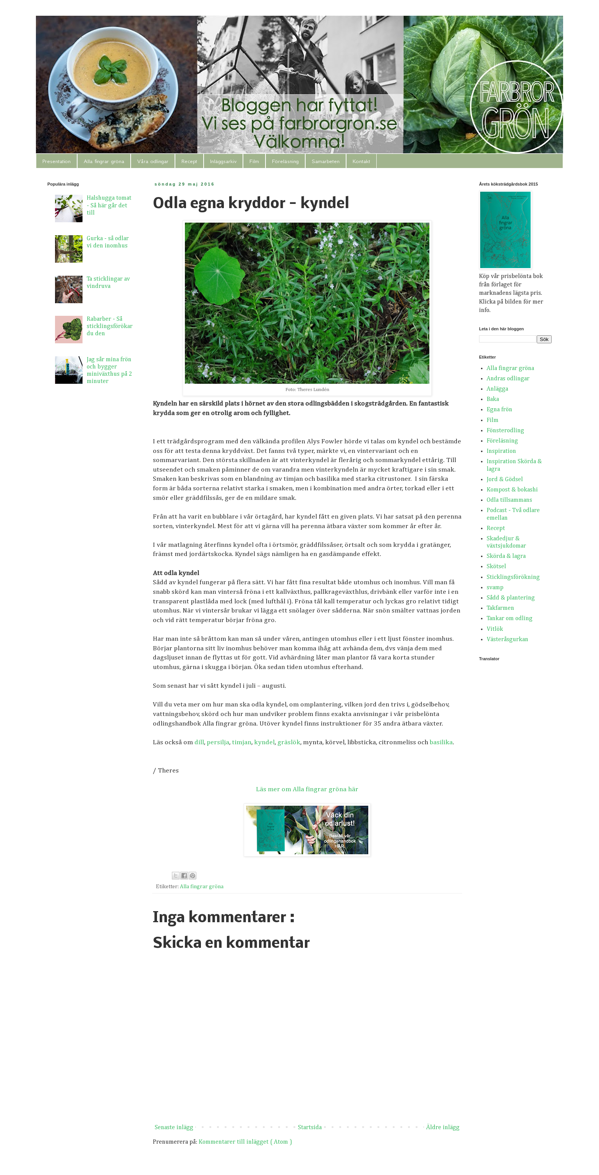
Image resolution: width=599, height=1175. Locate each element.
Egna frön (499, 410)
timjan (241, 742)
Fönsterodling (505, 431)
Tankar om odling (510, 619)
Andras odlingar (508, 379)
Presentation (56, 161)
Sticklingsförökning (513, 577)
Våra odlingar (152, 161)
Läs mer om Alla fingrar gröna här (307, 789)
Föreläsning (285, 161)
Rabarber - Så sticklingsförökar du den (110, 326)
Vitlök (495, 629)
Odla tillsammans (509, 500)
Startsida (310, 1128)
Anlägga (497, 389)
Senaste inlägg (174, 1128)
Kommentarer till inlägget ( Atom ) (245, 1142)
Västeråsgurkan (507, 640)
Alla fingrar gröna (104, 161)
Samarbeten (326, 161)
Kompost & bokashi (512, 490)
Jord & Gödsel (505, 480)
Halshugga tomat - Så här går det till (109, 205)
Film (254, 161)
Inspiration (501, 451)
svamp (495, 588)
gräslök (288, 742)
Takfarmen (500, 608)
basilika (441, 742)
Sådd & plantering (511, 598)
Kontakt (361, 161)
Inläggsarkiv (223, 161)
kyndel (264, 742)
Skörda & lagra (506, 556)
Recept (189, 161)
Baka (493, 399)
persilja (218, 742)
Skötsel (496, 567)
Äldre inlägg (443, 1128)
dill (199, 742)
